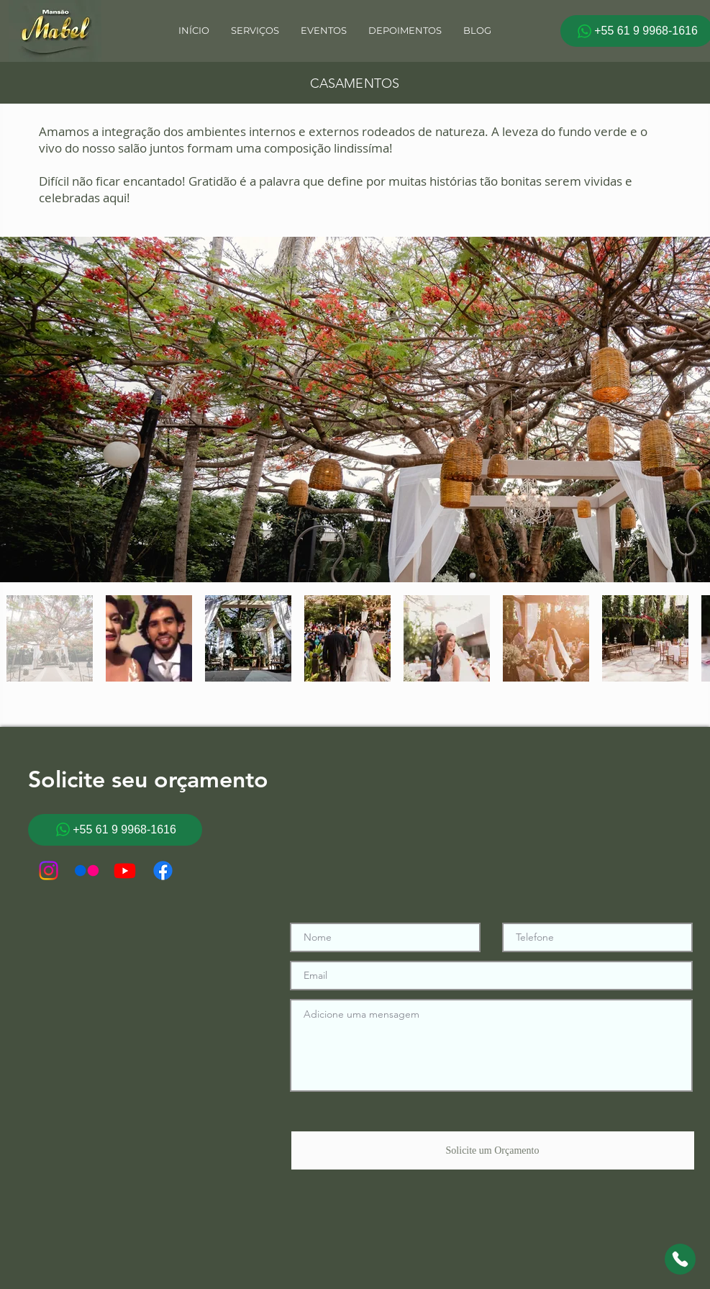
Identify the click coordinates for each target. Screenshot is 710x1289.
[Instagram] (48, 870)
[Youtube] (124, 870)
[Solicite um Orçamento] (492, 1150)
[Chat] (680, 1259)
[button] (324, 30)
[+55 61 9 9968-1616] (115, 830)
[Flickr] (86, 870)
